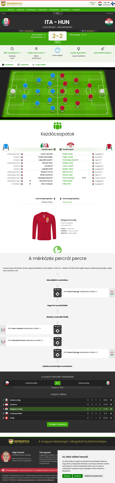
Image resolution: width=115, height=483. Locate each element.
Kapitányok (42, 10)
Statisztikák (54, 10)
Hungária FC (99, 154)
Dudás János (68, 169)
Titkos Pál (66, 184)
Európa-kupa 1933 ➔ (78, 53)
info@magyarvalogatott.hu (26, 480)
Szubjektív (76, 10)
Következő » (110, 13)
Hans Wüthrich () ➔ (103, 53)
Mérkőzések (31, 10)
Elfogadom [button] (67, 476)
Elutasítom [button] (77, 476)
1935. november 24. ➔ (12, 53)
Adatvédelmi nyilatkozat (45, 480)
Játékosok (20, 10)
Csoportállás (39, 65)
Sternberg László (69, 160)
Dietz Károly (67, 202)
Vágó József (68, 157)
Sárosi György (68, 178)
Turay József (68, 166)
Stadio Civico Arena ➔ (36, 53)
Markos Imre (68, 172)
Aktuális (11, 10)
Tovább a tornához (57, 424)
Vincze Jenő (67, 175)
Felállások (7, 65)
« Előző (3, 13)
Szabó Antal (67, 154)
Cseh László (67, 181)
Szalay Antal (68, 163)
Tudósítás (23, 65)
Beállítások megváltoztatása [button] (93, 476)
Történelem (65, 10)
